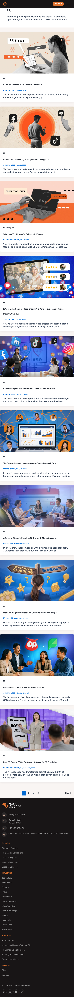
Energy (5, 915)
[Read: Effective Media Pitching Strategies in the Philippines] (37, 127)
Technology (7, 878)
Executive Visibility (10, 959)
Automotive (7, 896)
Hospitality (6, 920)
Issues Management (11, 862)
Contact (58, 4)
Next (68, 793)
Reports (5, 975)
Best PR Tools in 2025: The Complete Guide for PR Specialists (30, 762)
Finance (5, 887)
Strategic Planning (10, 848)
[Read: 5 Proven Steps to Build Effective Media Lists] (37, 52)
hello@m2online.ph (17, 814)
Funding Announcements (13, 954)
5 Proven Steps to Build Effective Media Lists (22, 84)
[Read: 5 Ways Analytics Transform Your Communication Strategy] (37, 356)
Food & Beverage (9, 910)
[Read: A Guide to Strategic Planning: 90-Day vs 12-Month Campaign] (37, 506)
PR (4, 78)
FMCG (4, 892)
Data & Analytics (9, 857)
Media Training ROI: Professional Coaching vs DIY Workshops (29, 613)
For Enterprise (8, 940)
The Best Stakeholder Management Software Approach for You (30, 463)
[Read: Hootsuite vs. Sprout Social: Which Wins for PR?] (37, 655)
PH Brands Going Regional (13, 950)
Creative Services (10, 867)
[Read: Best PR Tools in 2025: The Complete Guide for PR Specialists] (37, 730)
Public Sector (8, 929)
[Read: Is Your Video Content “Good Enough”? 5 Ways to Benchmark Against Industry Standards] (37, 276)
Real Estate (7, 925)
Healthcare (7, 882)
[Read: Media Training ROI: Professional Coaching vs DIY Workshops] (37, 580)
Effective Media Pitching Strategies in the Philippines (26, 159)
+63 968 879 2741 (16, 828)
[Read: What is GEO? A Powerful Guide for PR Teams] (37, 202)
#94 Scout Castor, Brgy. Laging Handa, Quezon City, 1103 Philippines (38, 833)
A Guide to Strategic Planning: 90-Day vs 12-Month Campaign (30, 538)
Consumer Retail (9, 901)
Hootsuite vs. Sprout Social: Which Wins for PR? (24, 687)
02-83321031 (15, 823)
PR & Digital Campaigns (12, 853)
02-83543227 (15, 820)
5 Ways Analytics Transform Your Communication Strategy (29, 388)
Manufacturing (8, 906)
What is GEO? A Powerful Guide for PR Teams (23, 234)
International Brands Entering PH (16, 945)
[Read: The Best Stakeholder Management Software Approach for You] (37, 431)
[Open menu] (68, 4)
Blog (4, 970)
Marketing (7, 228)
